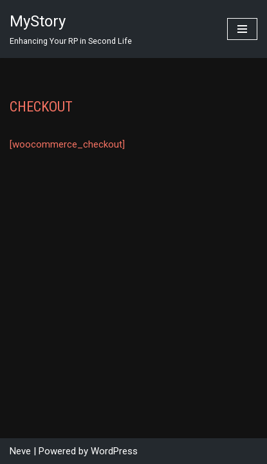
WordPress (114, 451)
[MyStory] (71, 29)
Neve (20, 451)
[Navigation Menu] (242, 29)
